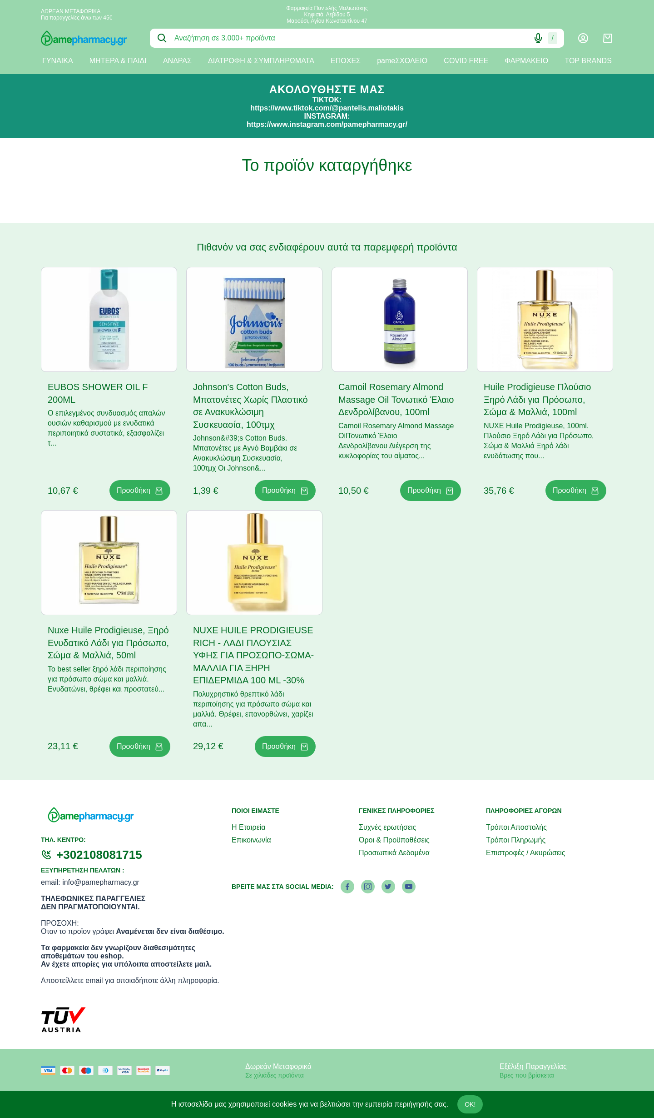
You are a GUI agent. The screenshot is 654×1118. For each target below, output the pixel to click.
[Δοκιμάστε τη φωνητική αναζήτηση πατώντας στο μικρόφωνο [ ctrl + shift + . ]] (538, 38)
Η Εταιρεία (249, 827)
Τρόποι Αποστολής (516, 827)
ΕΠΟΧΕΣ (346, 61)
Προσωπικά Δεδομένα (394, 853)
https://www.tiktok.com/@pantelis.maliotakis (327, 108)
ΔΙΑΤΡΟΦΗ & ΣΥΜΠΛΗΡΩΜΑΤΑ (261, 61)
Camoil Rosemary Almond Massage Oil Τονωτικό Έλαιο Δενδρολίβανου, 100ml (396, 399)
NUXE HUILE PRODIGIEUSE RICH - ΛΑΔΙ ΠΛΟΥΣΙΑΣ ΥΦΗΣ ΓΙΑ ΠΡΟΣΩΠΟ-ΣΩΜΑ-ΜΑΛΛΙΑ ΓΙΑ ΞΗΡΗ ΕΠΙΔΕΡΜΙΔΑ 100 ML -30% (253, 655)
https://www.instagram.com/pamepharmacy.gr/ (327, 124)
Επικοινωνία (251, 840)
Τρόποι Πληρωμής (515, 840)
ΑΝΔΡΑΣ (177, 61)
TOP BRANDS (588, 61)
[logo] (88, 38)
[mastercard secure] (145, 1070)
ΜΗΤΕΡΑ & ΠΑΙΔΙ (118, 61)
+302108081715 (99, 855)
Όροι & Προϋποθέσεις (394, 840)
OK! (470, 1104)
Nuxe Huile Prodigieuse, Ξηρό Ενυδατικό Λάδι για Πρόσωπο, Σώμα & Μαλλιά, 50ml (108, 642)
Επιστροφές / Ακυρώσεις (525, 853)
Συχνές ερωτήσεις (387, 827)
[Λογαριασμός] (583, 38)
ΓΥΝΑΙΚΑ (57, 61)
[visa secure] (126, 1070)
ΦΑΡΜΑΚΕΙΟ (526, 61)
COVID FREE (466, 61)
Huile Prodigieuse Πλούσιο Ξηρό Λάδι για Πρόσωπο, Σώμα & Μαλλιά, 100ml (537, 399)
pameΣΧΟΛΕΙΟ (402, 61)
